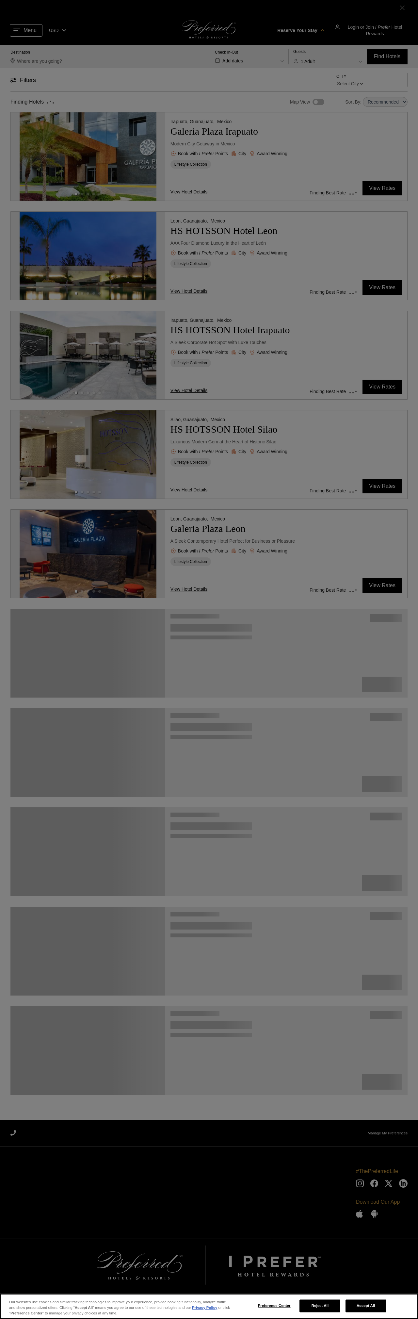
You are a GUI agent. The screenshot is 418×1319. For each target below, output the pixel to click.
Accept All (366, 1307)
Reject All (320, 1307)
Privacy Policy (204, 1309)
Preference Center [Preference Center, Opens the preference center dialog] (274, 1307)
